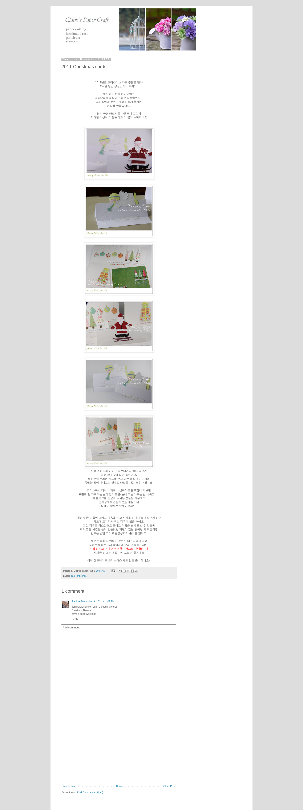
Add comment (71, 627)
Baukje (76, 601)
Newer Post (69, 786)
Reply (75, 619)
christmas (81, 576)
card (73, 576)
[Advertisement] (118, 753)
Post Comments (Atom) (90, 792)
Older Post (169, 786)
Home (119, 786)
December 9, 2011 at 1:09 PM (97, 601)
